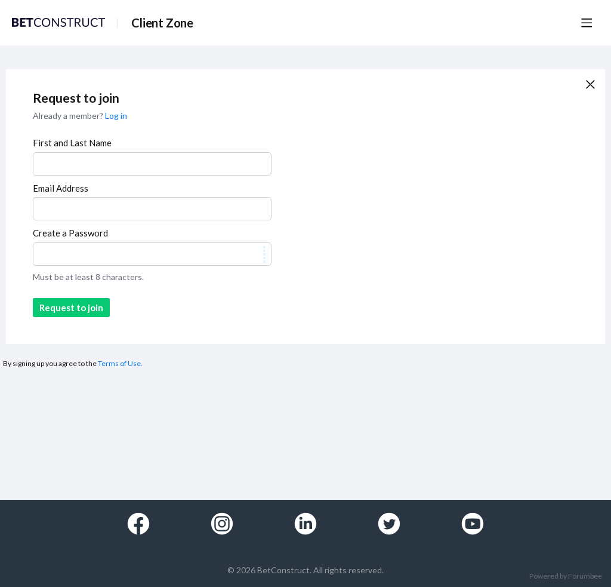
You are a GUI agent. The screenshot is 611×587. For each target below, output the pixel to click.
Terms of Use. (120, 363)
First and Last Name (72, 142)
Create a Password (70, 233)
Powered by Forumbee (565, 576)
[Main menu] (586, 22)
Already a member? (80, 115)
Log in (116, 115)
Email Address (60, 188)
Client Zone (162, 23)
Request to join (71, 307)
